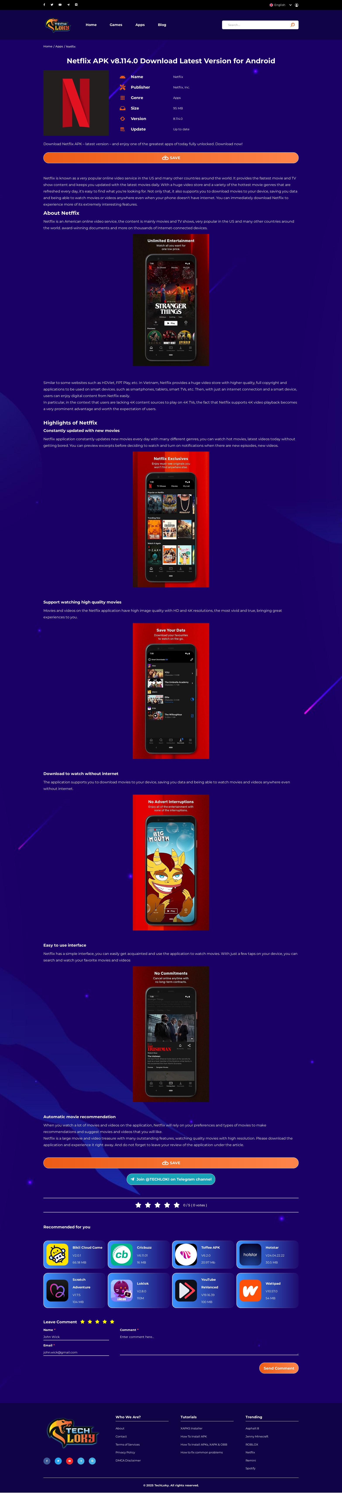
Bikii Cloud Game (83, 1254)
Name (49, 1341)
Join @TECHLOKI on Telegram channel (171, 1181)
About (120, 1440)
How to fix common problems (202, 1465)
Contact (121, 1448)
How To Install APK (194, 1448)
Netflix (250, 1465)
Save (171, 158)
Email (49, 1356)
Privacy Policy (125, 1465)
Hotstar (272, 1254)
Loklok (143, 1294)
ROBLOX (252, 1457)
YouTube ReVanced (210, 1294)
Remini (251, 1473)
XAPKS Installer (191, 1440)
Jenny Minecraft (257, 1448)
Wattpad (274, 1294)
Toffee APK (211, 1254)
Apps (142, 25)
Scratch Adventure (82, 1294)
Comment (129, 1341)
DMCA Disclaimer (128, 1473)
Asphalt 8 (252, 1440)
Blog (164, 25)
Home (92, 25)
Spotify (250, 1482)
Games (117, 25)
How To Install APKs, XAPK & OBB (204, 1457)
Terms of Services (128, 1457)
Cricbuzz (145, 1254)
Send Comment (278, 1379)
